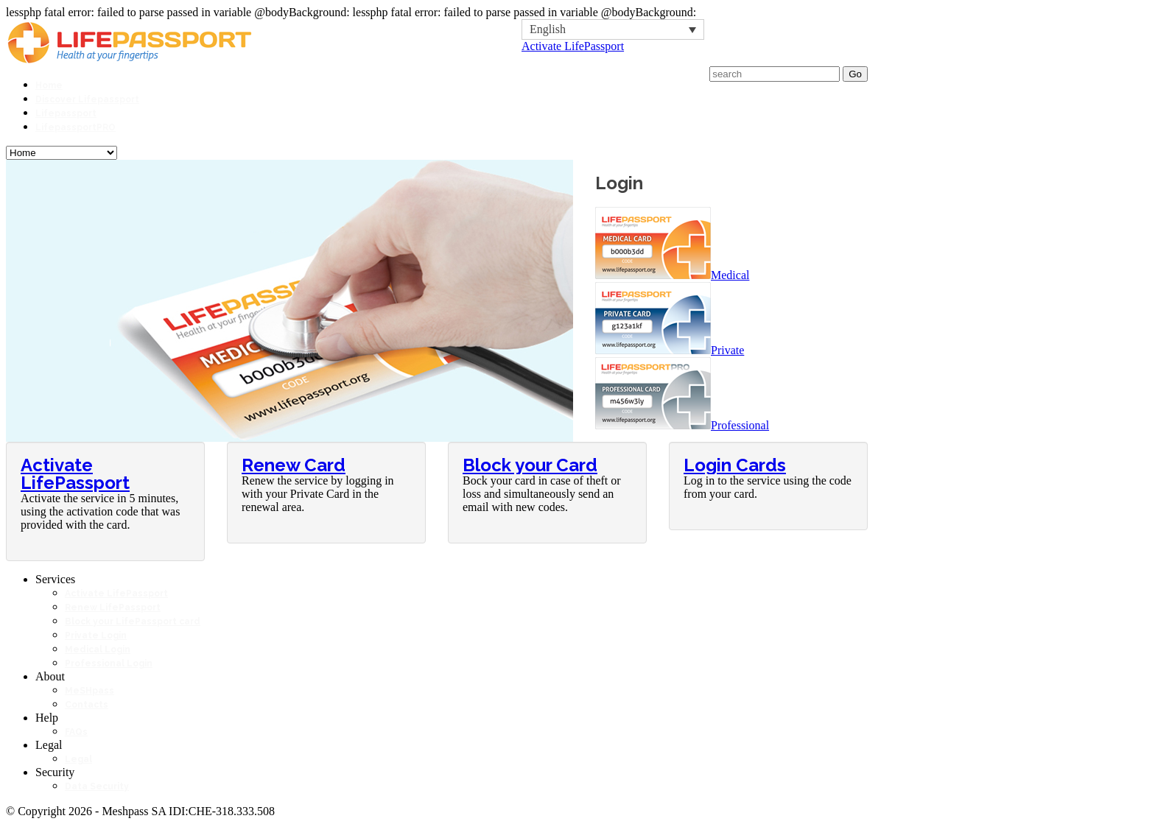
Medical (672, 275)
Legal (78, 759)
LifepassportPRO (75, 127)
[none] (613, 29)
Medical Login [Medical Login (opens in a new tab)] (97, 649)
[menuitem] (613, 29)
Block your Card (530, 465)
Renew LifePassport (113, 607)
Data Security (97, 786)
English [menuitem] (548, 29)
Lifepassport (65, 113)
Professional (682, 425)
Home (49, 85)
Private (669, 350)
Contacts (86, 705)
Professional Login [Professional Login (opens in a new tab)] (108, 663)
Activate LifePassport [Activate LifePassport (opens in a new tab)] (116, 593)
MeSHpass (89, 691)
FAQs (76, 732)
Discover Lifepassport (87, 99)
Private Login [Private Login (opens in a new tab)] (96, 635)
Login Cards (735, 465)
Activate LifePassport (573, 46)
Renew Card (293, 465)
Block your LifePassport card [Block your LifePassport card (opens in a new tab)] (132, 621)
